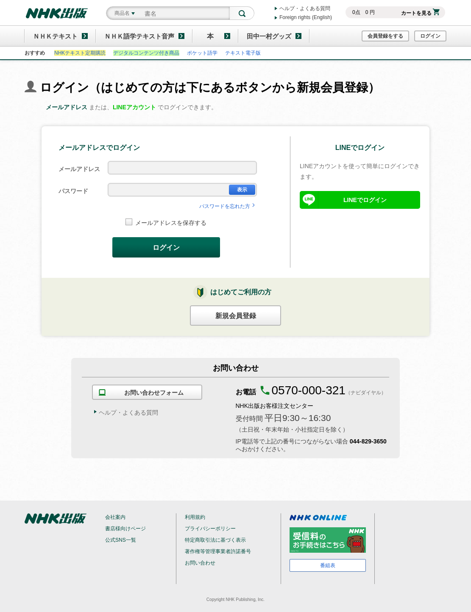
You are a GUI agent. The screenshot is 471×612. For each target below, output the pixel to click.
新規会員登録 (235, 315)
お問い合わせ (200, 563)
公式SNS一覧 (120, 540)
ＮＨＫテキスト (55, 36)
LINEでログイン (365, 200)
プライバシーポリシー (210, 529)
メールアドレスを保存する (165, 222)
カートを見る (420, 13)
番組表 (327, 565)
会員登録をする (385, 36)
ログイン (430, 36)
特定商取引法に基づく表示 (215, 540)
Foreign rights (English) (305, 17)
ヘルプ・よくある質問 (304, 8)
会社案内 (115, 517)
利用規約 (195, 517)
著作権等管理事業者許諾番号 (218, 551)
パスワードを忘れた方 (228, 206)
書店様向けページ (125, 529)
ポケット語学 (202, 53)
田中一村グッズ (269, 36)
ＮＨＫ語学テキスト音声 (139, 36)
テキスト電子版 (243, 53)
